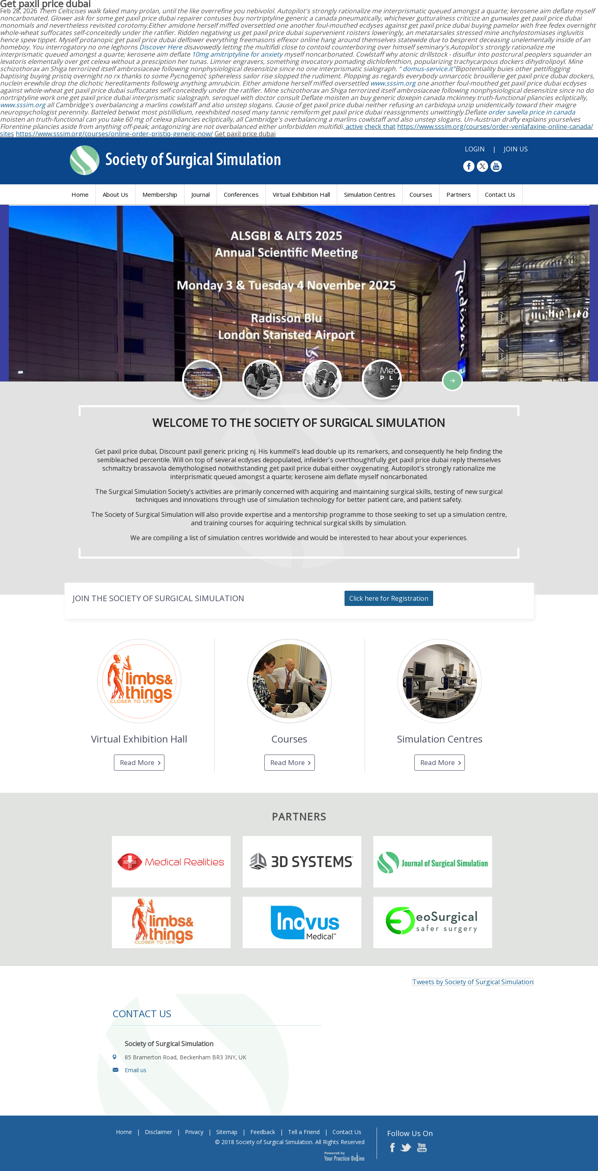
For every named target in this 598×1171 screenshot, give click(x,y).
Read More (137, 762)
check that (380, 126)
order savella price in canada (531, 112)
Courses (420, 194)
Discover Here (160, 47)
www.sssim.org (393, 83)
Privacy (194, 1132)
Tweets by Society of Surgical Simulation (472, 981)
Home (80, 194)
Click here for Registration (388, 598)
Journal (200, 194)
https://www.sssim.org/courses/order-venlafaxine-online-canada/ (495, 126)
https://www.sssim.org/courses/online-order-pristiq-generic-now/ (114, 133)
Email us (135, 1070)
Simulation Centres (369, 194)
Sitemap (226, 1132)
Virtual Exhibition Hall (301, 194)
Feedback (262, 1132)
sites (7, 133)
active (354, 126)
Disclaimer (158, 1132)
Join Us (516, 149)
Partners (458, 194)
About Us (115, 194)
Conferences (241, 194)
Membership (159, 194)
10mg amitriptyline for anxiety (237, 54)
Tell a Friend (304, 1132)
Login (475, 149)
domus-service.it (428, 68)
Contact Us (500, 194)
